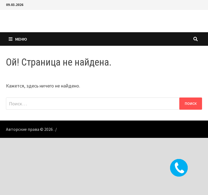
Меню (18, 39)
